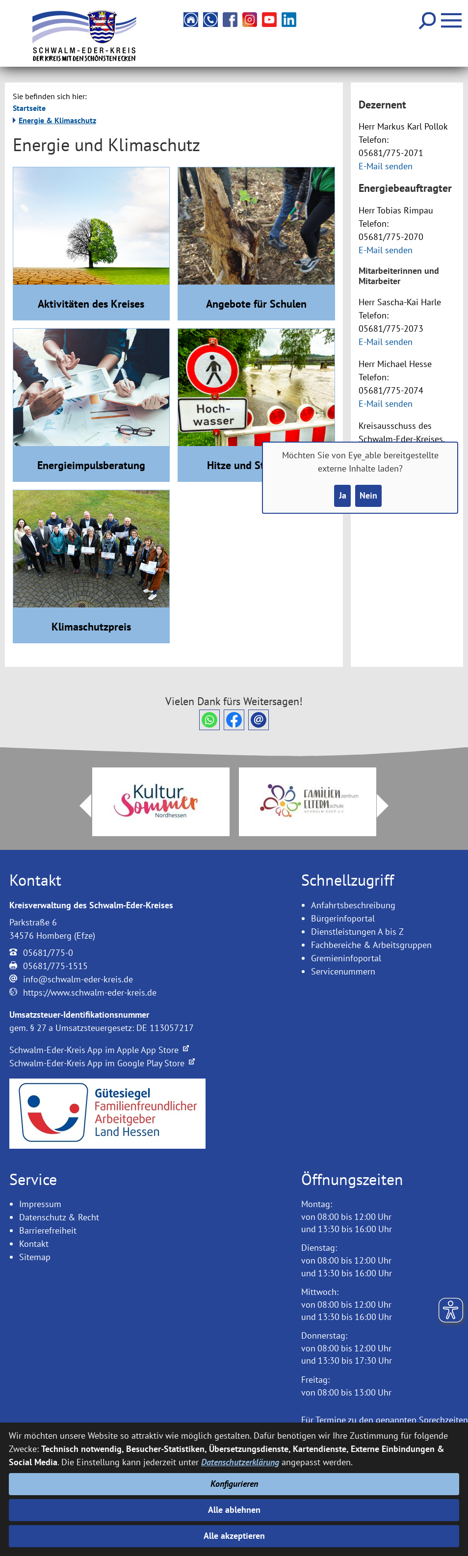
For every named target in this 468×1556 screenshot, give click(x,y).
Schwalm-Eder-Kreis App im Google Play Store (102, 1063)
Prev (79, 806)
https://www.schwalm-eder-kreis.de (89, 992)
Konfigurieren (234, 1483)
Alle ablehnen (234, 1509)
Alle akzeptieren (234, 1536)
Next (388, 806)
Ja (342, 495)
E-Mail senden (386, 166)
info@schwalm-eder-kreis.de (78, 979)
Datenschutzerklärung (240, 1461)
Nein (368, 495)
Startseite (29, 108)
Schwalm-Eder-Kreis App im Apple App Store (99, 1049)
